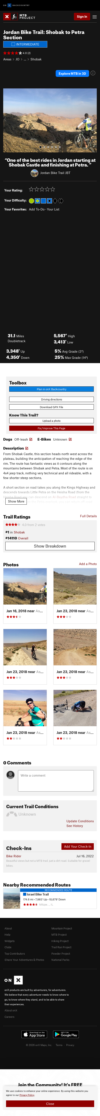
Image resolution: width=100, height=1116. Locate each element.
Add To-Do (37, 209)
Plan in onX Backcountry (51, 389)
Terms (59, 1044)
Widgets (9, 941)
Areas (7, 59)
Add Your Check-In (77, 846)
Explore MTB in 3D (72, 73)
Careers (9, 1016)
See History (74, 826)
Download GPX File (51, 407)
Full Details (88, 516)
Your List (53, 209)
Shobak (36, 59)
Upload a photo (51, 420)
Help (7, 934)
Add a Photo (88, 564)
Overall (23, 538)
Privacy (70, 1044)
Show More (16, 501)
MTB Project (59, 934)
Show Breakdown (50, 545)
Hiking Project (60, 941)
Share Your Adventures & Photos (24, 959)
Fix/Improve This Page (51, 428)
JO (17, 59)
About (8, 928)
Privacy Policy (26, 1095)
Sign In (82, 16)
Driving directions (51, 399)
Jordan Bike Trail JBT (55, 173)
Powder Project (60, 953)
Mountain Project (61, 928)
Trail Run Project (61, 947)
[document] (50, 1098)
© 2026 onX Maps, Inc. (39, 1044)
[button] (7, 120)
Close (50, 1104)
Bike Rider (13, 856)
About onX (10, 1010)
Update (80, 821)
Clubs (7, 947)
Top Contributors (14, 953)
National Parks (60, 959)
